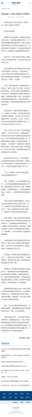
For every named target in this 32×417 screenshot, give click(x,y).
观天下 (28, 397)
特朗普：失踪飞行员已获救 (9, 377)
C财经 (22, 394)
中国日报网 (3, 8)
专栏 (10, 397)
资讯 (16, 394)
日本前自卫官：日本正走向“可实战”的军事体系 (15, 385)
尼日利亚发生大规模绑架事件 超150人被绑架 (15, 381)
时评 (10, 394)
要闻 (9, 8)
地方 (16, 397)
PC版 (27, 402)
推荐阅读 (5, 343)
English (15, 402)
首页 (4, 394)
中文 (22, 402)
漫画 (22, 397)
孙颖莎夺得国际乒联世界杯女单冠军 (12, 362)
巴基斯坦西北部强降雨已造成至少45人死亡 (14, 366)
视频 (4, 397)
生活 (27, 394)
